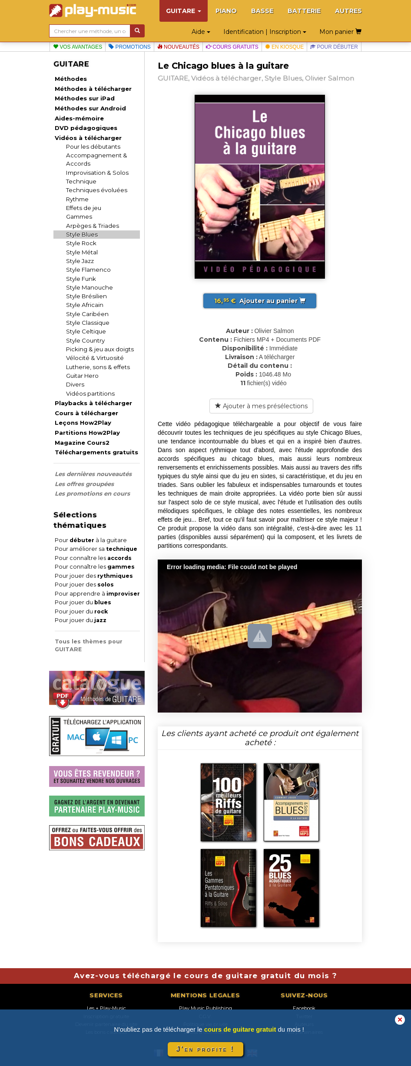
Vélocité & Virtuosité (95, 357)
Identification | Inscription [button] (264, 32)
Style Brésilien (86, 296)
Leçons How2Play (83, 422)
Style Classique (87, 322)
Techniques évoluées (96, 190)
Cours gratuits (232, 47)
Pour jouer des (94, 576)
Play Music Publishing (205, 1008)
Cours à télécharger (86, 413)
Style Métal (82, 252)
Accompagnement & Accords (96, 159)
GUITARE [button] (183, 11)
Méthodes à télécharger (93, 88)
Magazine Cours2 (82, 442)
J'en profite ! (205, 1049)
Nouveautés (178, 47)
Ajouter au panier (259, 301)
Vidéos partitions (90, 393)
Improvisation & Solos (97, 172)
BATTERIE (304, 11)
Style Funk (81, 278)
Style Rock (81, 243)
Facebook (304, 1008)
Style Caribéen (87, 313)
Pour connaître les (93, 558)
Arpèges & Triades (92, 225)
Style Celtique (86, 331)
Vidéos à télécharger (88, 137)
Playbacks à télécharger (93, 403)
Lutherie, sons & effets (98, 366)
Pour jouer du (83, 602)
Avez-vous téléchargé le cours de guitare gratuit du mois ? (205, 975)
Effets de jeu (83, 207)
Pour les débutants (93, 146)
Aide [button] (201, 32)
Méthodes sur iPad (85, 98)
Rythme (77, 199)
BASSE (262, 11)
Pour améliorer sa (96, 549)
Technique (81, 181)
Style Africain (84, 304)
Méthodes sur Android (90, 108)
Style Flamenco (88, 269)
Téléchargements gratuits (96, 452)
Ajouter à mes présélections (261, 406)
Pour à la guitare (91, 540)
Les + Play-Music (106, 1008)
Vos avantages (77, 47)
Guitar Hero (82, 375)
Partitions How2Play (87, 432)
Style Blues (82, 234)
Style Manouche (89, 287)
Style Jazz (80, 260)
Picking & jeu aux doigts (100, 349)
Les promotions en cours (92, 493)
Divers (75, 384)
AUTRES (348, 11)
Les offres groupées (84, 483)
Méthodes (71, 78)
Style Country (85, 340)
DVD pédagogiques (86, 127)
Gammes (79, 216)
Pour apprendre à (97, 593)
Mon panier (340, 32)
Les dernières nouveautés (93, 473)
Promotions (130, 47)
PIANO (226, 11)
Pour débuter (334, 47)
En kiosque (284, 47)
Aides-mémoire (79, 118)
